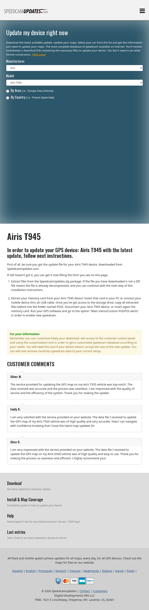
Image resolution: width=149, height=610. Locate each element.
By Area (29, 90)
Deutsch (60, 571)
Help (10, 516)
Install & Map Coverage (25, 499)
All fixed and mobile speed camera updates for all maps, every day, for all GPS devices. (26, 13)
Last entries (16, 532)
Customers (100, 591)
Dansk (119, 571)
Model (10, 75)
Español (17, 571)
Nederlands (91, 571)
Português (45, 571)
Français (75, 571)
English (31, 571)
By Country (30, 97)
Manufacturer (15, 61)
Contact (85, 591)
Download (14, 483)
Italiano (107, 571)
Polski (130, 571)
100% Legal (39, 54)
